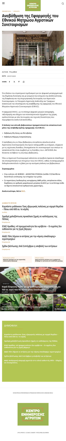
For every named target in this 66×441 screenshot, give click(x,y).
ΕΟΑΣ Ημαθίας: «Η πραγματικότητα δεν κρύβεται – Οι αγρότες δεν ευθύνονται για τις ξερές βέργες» (32, 228)
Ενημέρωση (6, 11)
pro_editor (13, 72)
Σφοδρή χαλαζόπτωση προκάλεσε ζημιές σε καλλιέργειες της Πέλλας (29, 218)
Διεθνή (4, 212)
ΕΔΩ (23, 191)
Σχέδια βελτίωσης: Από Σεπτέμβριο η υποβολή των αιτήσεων (29, 246)
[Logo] (33, 414)
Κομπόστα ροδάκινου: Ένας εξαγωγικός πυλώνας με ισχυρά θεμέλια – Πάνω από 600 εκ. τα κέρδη (32, 208)
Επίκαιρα (17, 11)
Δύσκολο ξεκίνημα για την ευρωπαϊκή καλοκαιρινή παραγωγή (14, 260)
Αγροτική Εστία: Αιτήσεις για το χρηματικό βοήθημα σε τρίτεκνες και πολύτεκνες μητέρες (49, 260)
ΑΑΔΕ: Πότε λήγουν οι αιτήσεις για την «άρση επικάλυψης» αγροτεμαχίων (29, 237)
